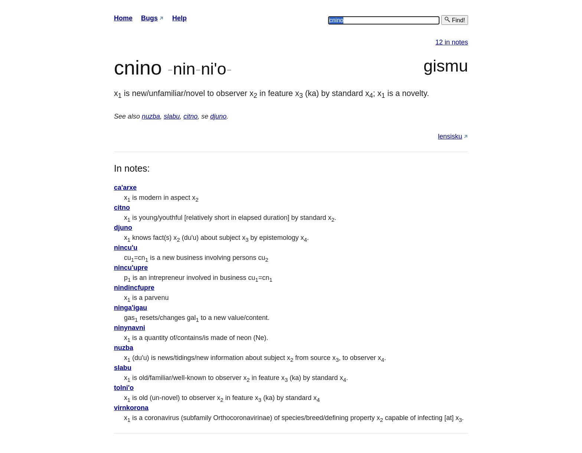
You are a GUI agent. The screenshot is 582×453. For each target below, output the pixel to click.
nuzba (151, 116)
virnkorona (131, 407)
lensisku (450, 136)
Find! (454, 19)
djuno (218, 116)
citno (190, 116)
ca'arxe (125, 187)
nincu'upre (131, 267)
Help (179, 18)
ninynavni (129, 327)
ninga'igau (130, 307)
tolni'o (124, 387)
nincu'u (125, 247)
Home (123, 18)
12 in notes (451, 42)
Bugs (149, 18)
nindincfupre (134, 287)
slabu (172, 116)
